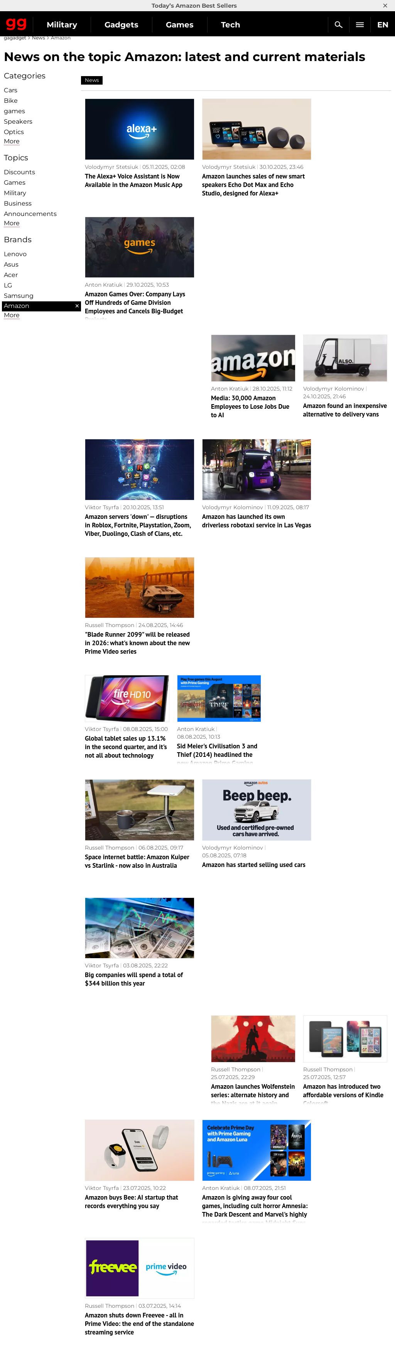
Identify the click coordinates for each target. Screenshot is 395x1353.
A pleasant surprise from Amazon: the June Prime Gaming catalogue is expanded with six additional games (217, 933)
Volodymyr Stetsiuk (111, 159)
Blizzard (212, 1311)
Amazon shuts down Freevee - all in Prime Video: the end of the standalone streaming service (337, 828)
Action (210, 1240)
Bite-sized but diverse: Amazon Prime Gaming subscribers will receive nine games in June (231, 1035)
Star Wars (214, 1285)
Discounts (19, 172)
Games (180, 24)
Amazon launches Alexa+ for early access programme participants (342, 1147)
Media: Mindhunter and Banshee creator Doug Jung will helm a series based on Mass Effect (130, 1035)
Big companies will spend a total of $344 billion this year (337, 601)
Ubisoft (211, 1293)
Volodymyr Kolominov (333, 263)
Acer (11, 275)
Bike (11, 100)
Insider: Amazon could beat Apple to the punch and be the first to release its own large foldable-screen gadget (338, 1040)
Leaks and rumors (322, 1249)
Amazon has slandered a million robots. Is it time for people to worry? (123, 925)
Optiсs (14, 132)
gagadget (15, 38)
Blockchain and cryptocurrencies (149, 1293)
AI (107, 1258)
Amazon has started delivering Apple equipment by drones (250, 1147)
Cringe (307, 1258)
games (14, 111)
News (38, 38)
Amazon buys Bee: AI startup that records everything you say (131, 816)
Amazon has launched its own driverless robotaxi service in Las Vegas (234, 399)
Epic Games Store (225, 1276)
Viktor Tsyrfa (102, 373)
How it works (122, 1302)
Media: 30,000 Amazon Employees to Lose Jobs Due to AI (250, 281)
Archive (236, 1198)
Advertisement (28, 1267)
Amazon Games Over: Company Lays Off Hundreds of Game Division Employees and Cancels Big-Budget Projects (336, 181)
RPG (207, 1249)
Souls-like (214, 1258)
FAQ (304, 1267)
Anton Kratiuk (310, 159)
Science (115, 1267)
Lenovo (15, 254)
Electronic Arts (221, 1320)
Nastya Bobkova (233, 1122)
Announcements (30, 214)
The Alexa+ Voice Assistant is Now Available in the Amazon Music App (132, 184)
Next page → (197, 1182)
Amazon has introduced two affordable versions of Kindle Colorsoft (343, 718)
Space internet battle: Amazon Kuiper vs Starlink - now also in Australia (127, 614)
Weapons (117, 1276)
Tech (230, 24)
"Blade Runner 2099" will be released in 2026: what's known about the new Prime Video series (338, 399)
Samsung (19, 295)
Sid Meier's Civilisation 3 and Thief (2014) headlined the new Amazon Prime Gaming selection (217, 508)
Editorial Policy (28, 1249)
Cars (10, 90)
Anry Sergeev (103, 907)
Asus (11, 264)
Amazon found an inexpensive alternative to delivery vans (345, 284)
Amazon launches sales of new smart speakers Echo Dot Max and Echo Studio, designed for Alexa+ (235, 184)
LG (8, 285)
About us (20, 1240)
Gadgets (121, 24)
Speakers (18, 121)
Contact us (22, 1285)
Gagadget (16, 22)
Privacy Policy (27, 1276)
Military (62, 24)
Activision (214, 1302)
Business (18, 203)
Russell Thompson (316, 373)
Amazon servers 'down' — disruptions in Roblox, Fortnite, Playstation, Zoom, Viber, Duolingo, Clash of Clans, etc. (128, 396)
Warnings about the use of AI (47, 1258)
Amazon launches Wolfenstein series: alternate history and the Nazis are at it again (253, 718)
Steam (210, 1267)
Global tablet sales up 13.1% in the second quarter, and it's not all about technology (126, 495)
